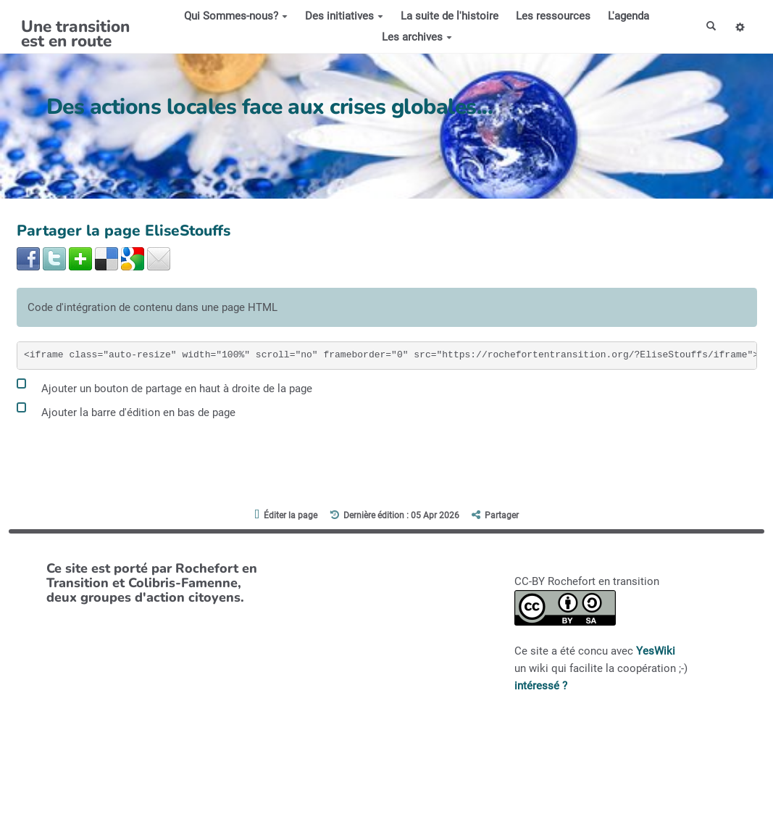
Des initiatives (340, 15)
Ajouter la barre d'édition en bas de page (126, 410)
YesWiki (655, 650)
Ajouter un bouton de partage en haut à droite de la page (164, 386)
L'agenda (624, 15)
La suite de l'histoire (446, 15)
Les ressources (549, 15)
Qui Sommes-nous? (232, 15)
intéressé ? (540, 685)
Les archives (413, 36)
